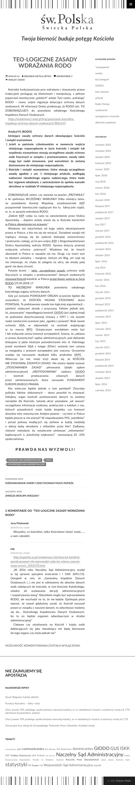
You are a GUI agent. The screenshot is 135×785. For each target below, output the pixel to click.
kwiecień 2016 (103, 274)
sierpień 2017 (102, 218)
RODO (49, 460)
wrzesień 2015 (103, 317)
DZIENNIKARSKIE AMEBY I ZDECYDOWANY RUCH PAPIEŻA (45, 481)
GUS (114, 748)
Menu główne (131, 4)
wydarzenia (101, 110)
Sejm (128, 760)
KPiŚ (34, 756)
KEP (7, 755)
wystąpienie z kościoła (107, 116)
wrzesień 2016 (103, 249)
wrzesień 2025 (103, 145)
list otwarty (50, 756)
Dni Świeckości (64, 749)
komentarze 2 (64, 76)
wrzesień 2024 (103, 151)
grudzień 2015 (103, 298)
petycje (99, 98)
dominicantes (83, 749)
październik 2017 (104, 212)
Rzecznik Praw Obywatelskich (82, 760)
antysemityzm (10, 749)
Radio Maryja (102, 104)
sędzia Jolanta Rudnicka (112, 760)
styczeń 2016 (102, 292)
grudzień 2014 (103, 353)
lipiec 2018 (101, 175)
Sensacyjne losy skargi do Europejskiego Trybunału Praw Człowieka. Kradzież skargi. (50, 725)
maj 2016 (100, 267)
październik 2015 (104, 310)
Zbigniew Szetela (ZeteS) (37, 76)
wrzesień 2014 (103, 372)
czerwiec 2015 (103, 329)
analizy (12, 80)
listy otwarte (102, 92)
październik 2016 (104, 243)
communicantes (33, 748)
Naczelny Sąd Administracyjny (24, 460)
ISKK (125, 748)
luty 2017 (100, 224)
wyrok (97, 765)
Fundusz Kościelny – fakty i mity (22, 703)
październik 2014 (104, 366)
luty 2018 (100, 194)
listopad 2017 (102, 206)
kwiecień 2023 (103, 163)
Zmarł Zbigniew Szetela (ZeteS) (21, 697)
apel (19, 749)
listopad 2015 (102, 304)
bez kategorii (102, 79)
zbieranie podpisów (105, 122)
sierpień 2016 (102, 255)
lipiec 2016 (101, 261)
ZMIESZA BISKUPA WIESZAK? (45, 493)
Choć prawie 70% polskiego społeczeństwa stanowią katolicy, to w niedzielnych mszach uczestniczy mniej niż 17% (66, 719)
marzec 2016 (102, 280)
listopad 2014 (102, 360)
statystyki (16, 764)
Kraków (41, 755)
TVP (41, 766)
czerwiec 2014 (103, 390)
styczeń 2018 (102, 200)
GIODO (21, 80)
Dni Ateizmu (50, 749)
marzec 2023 (102, 169)
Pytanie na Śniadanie (43, 760)
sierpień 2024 (102, 157)
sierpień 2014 (102, 378)
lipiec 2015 (101, 323)
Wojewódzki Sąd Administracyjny (26, 464)
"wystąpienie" (102, 67)
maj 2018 (100, 182)
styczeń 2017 (102, 231)
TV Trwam (33, 765)
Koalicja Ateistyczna (21, 755)
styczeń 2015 (102, 347)
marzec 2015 (102, 335)
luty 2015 (100, 341)
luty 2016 (100, 286)
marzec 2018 (102, 188)
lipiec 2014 (101, 384)
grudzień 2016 (103, 237)
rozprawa (60, 760)
